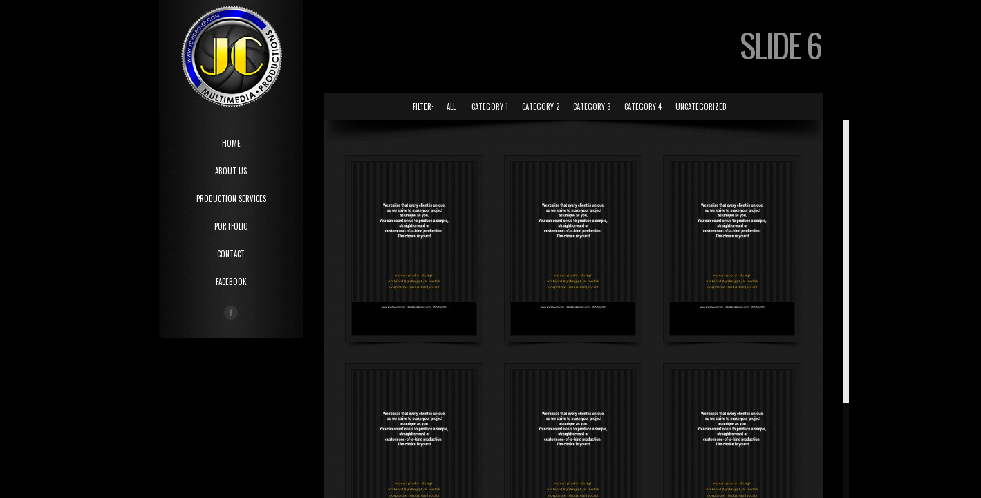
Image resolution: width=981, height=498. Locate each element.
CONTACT (231, 253)
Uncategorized (701, 106)
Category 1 (489, 106)
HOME (231, 143)
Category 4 (643, 106)
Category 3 (591, 106)
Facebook (231, 281)
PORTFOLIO (231, 226)
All (451, 106)
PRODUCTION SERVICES (231, 198)
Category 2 (540, 106)
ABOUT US (231, 170)
